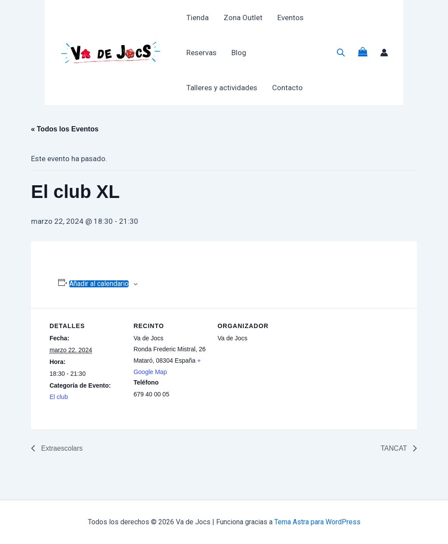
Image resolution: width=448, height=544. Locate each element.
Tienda (197, 17)
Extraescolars (61, 448)
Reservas (201, 52)
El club (58, 396)
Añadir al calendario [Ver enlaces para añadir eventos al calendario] (99, 283)
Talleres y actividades (221, 87)
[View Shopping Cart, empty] (362, 52)
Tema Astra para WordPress (317, 522)
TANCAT (394, 448)
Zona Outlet (243, 17)
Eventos (290, 17)
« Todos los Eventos (64, 129)
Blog (238, 52)
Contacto (287, 87)
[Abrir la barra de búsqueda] (340, 53)
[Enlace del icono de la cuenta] (384, 53)
